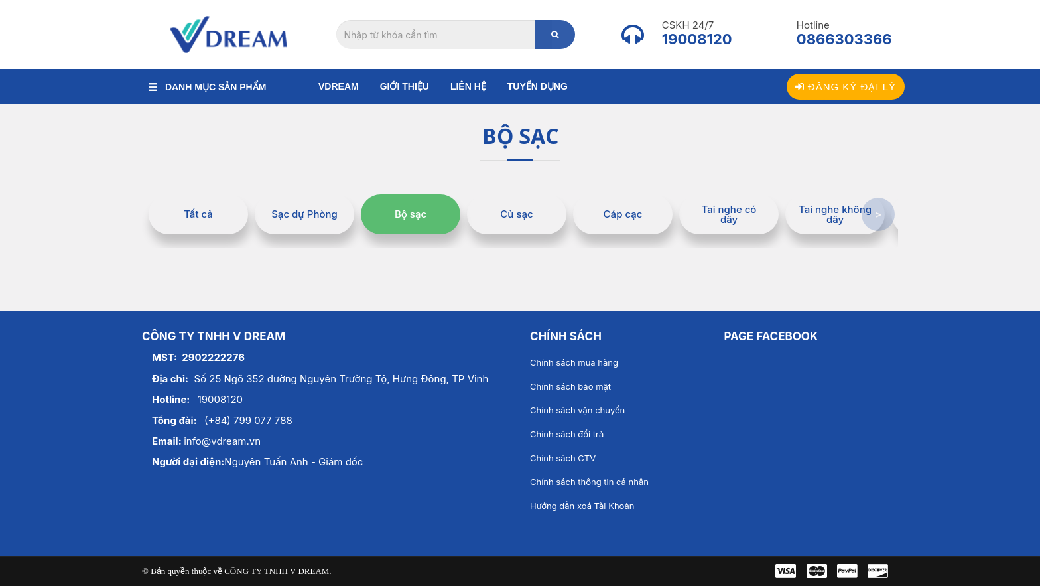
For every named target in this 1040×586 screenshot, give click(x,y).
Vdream (338, 86)
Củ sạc (516, 214)
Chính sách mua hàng (574, 362)
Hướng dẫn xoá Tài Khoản (582, 505)
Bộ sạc (410, 214)
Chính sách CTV (563, 458)
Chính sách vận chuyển (577, 410)
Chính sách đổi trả (567, 434)
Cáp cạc (623, 214)
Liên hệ (468, 86)
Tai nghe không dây (835, 214)
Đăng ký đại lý (845, 86)
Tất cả (198, 214)
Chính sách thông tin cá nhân (589, 481)
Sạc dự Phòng (304, 214)
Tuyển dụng (537, 86)
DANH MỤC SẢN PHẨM (207, 87)
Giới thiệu (404, 86)
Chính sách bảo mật (570, 386)
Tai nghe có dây (729, 214)
